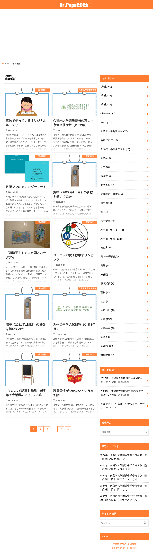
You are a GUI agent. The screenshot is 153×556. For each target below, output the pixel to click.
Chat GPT (107, 112)
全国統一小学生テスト (115, 147)
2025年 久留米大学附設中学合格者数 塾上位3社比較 (122, 371)
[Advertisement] (76, 35)
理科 (105, 285)
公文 (105, 164)
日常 (105, 259)
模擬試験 (107, 276)
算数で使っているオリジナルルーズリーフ (122, 395)
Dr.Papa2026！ (76, 5)
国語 (106, 199)
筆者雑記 (107, 302)
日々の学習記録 (110, 250)
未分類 (105, 268)
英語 (105, 328)
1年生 (106, 86)
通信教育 (107, 346)
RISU (105, 121)
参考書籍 (107, 181)
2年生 (106, 95)
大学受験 (107, 216)
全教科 (105, 155)
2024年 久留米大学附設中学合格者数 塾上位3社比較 (122, 383)
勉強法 (105, 173)
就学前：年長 (111, 233)
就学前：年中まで (112, 224)
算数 (106, 311)
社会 (105, 294)
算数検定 (107, 320)
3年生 (106, 103)
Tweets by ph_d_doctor (124, 531)
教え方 (105, 242)
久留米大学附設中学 (114, 129)
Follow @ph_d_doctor (124, 535)
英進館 (106, 337)
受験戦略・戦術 (111, 190)
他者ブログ (109, 138)
